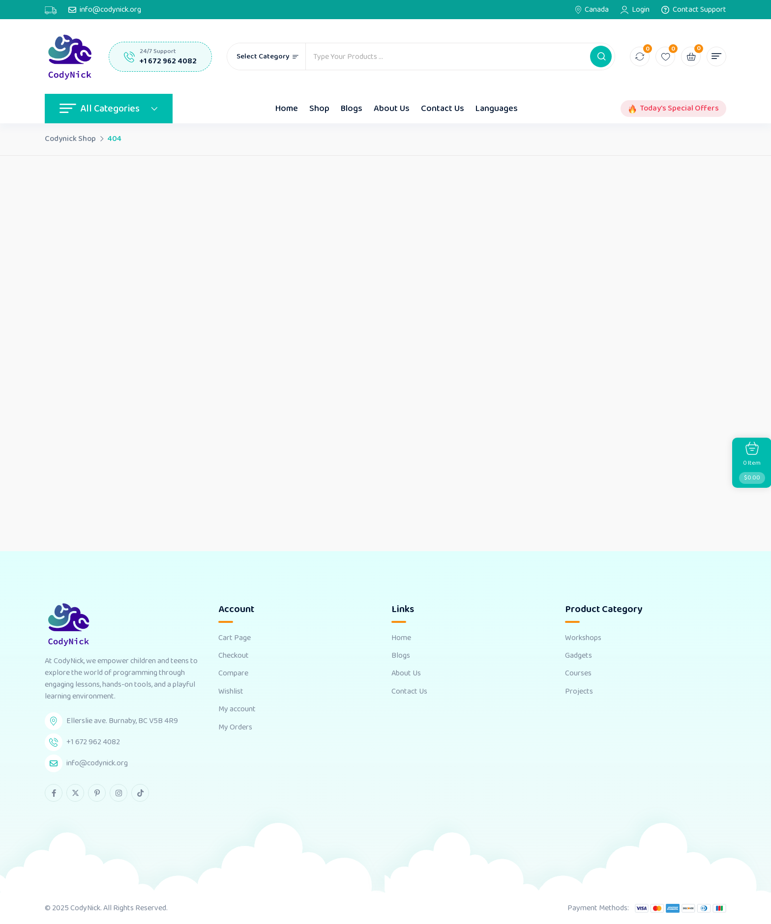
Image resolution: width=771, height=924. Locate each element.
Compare (233, 673)
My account (237, 709)
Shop (319, 108)
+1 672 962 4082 (168, 61)
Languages (496, 108)
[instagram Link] (118, 793)
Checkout (233, 655)
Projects (579, 691)
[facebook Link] (53, 793)
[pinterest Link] (97, 793)
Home (286, 108)
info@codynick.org (110, 10)
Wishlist (230, 691)
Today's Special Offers (679, 108)
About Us (392, 108)
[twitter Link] (75, 793)
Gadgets (578, 655)
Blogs (351, 108)
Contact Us (442, 108)
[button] (601, 56)
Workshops (583, 638)
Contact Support (699, 10)
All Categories (108, 108)
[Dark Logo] (69, 56)
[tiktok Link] (140, 793)
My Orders (235, 727)
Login (641, 10)
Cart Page (234, 638)
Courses (578, 673)
